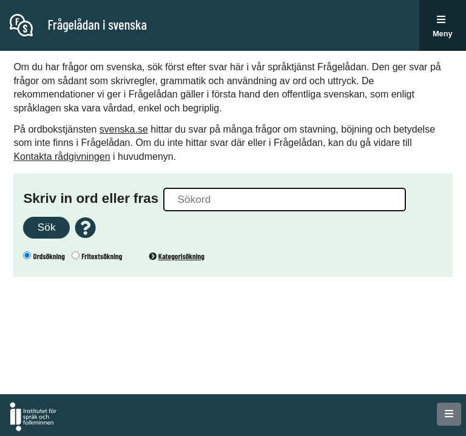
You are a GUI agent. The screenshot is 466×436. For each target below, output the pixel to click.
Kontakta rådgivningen (61, 156)
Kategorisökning (176, 256)
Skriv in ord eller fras (90, 198)
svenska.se (124, 129)
